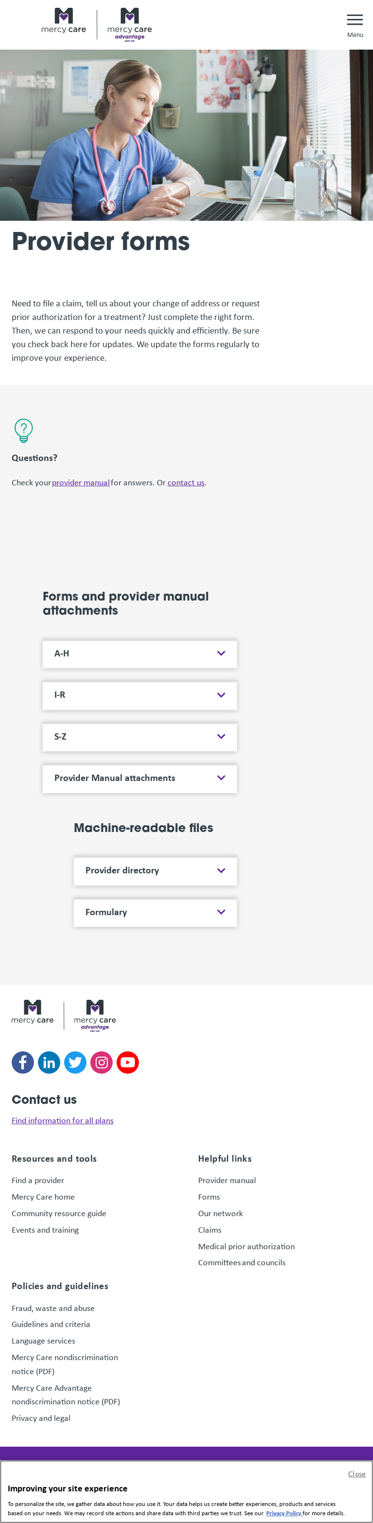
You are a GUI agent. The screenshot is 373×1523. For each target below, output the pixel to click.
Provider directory (122, 870)
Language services (43, 1340)
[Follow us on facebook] (23, 1062)
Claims (209, 1229)
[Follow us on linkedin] (49, 1062)
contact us (186, 482)
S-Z (60, 736)
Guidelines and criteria (51, 1323)
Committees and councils (242, 1262)
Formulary (106, 911)
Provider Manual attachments (114, 777)
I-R (59, 694)
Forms (209, 1196)
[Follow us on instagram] (101, 1062)
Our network (220, 1213)
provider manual (81, 482)
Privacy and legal (41, 1417)
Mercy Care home (44, 1196)
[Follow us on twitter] (75, 1062)
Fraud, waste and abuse (53, 1307)
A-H (61, 653)
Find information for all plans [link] (63, 1120)
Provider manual (227, 1180)
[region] (186, 1491)
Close (357, 1473)
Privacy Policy (284, 1512)
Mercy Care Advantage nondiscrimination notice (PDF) (66, 1394)
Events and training (45, 1229)
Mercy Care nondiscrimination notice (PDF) (65, 1364)
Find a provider (38, 1180)
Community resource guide (59, 1213)
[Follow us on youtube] (128, 1062)
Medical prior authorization (246, 1246)
